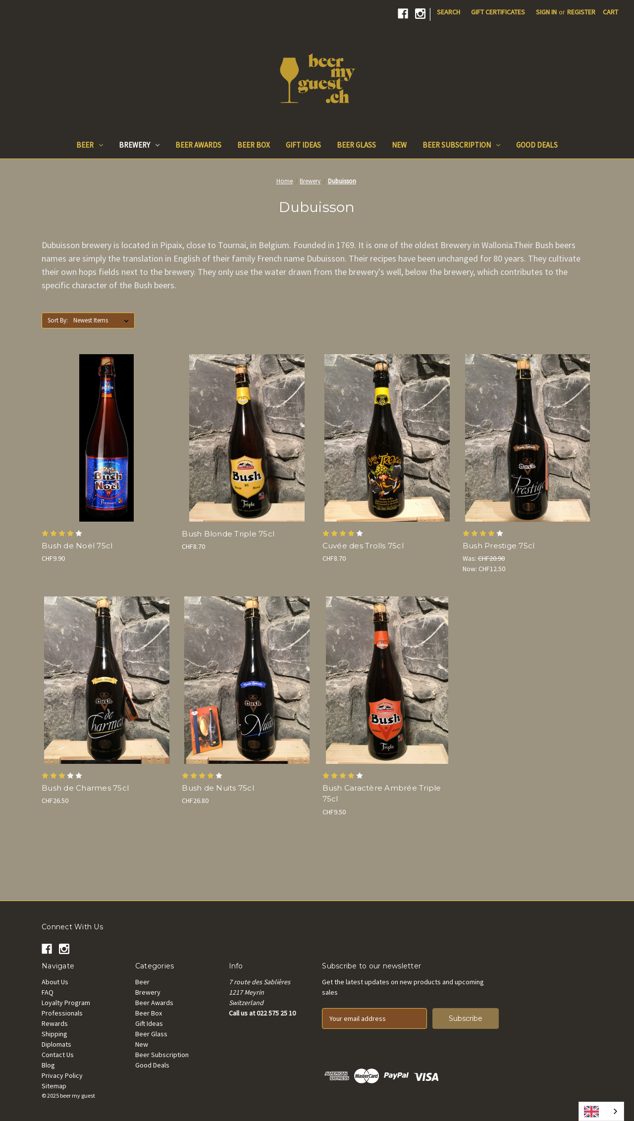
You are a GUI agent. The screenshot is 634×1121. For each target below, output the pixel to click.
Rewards (55, 1023)
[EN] (601, 1111)
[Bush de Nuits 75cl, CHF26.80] (246, 680)
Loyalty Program (66, 1002)
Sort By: (58, 320)
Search (448, 11)
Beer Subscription (461, 145)
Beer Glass (356, 145)
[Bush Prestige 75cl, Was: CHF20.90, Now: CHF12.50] (527, 438)
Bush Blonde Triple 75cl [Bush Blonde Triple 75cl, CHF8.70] (228, 533)
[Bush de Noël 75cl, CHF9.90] (106, 438)
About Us (55, 981)
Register (581, 11)
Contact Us (58, 1054)
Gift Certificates (498, 11)
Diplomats (56, 1044)
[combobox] (601, 1111)
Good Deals (537, 145)
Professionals (62, 1013)
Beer (89, 145)
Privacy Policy (62, 1075)
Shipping (54, 1033)
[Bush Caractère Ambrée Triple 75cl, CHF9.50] (387, 680)
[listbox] (103, 320)
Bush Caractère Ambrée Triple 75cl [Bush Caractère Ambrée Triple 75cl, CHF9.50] (381, 793)
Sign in (546, 11)
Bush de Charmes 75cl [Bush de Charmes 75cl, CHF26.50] (85, 788)
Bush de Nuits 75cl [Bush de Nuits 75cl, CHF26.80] (218, 788)
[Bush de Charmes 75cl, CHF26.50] (106, 680)
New (399, 145)
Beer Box (253, 145)
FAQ (47, 992)
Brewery (139, 145)
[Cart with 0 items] (610, 12)
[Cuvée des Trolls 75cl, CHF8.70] (387, 438)
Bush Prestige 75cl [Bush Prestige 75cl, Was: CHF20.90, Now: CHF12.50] (499, 545)
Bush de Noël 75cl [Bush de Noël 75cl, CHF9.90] (77, 545)
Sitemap (54, 1085)
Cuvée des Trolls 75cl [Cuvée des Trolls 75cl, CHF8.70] (363, 545)
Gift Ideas (303, 145)
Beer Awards (198, 145)
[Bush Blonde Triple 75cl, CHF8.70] (246, 438)
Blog (48, 1065)
